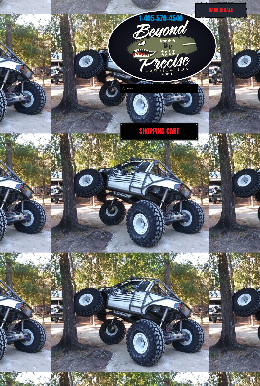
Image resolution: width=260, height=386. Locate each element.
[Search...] (159, 88)
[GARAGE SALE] (221, 10)
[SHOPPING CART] (159, 131)
